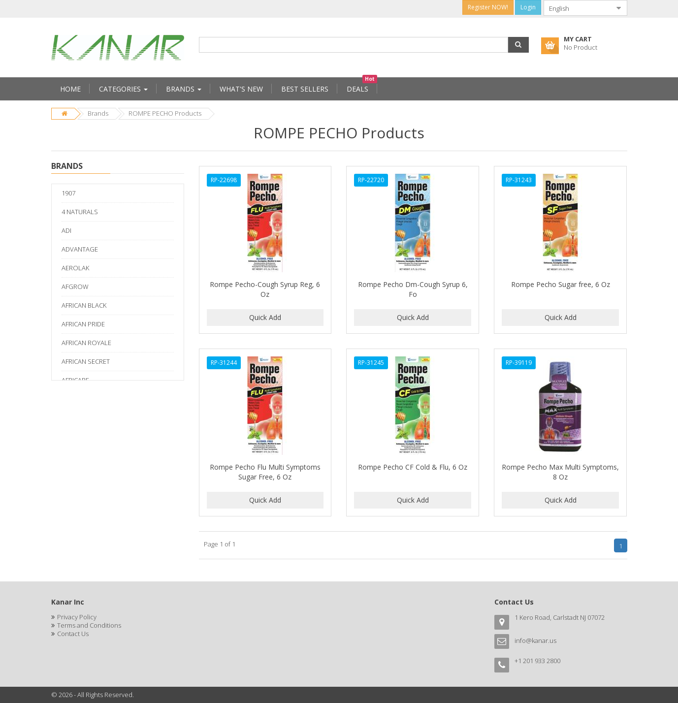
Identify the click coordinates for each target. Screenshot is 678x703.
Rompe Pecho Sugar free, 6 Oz (560, 284)
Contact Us (73, 633)
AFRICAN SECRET (86, 361)
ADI (66, 230)
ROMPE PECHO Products (165, 113)
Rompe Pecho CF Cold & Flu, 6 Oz (412, 467)
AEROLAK (75, 267)
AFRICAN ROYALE (86, 342)
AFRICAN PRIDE (83, 324)
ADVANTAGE (80, 249)
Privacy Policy (77, 616)
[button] (518, 45)
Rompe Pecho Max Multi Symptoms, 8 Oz (560, 471)
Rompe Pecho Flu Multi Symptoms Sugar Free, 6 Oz (265, 471)
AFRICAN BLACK (84, 305)
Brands (98, 113)
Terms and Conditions (89, 625)
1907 (68, 193)
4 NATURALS (80, 211)
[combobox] (577, 7)
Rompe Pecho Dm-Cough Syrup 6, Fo (413, 289)
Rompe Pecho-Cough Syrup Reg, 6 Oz (265, 289)
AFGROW (75, 286)
